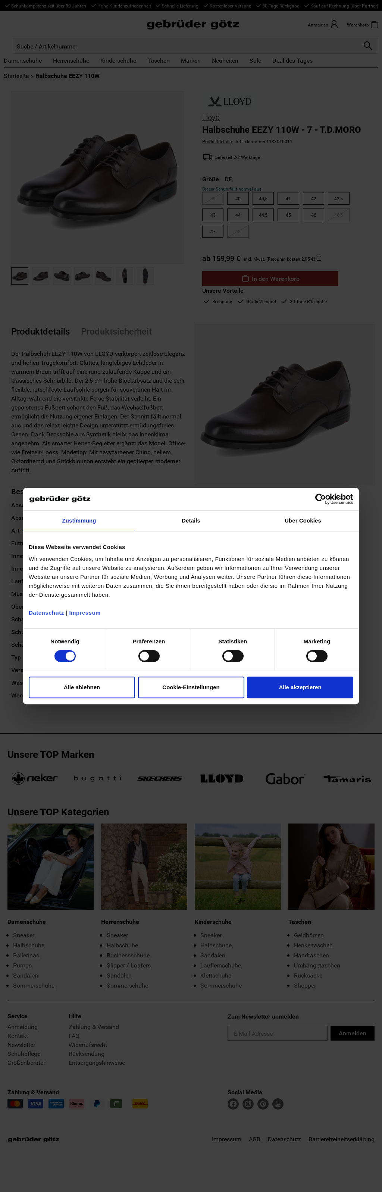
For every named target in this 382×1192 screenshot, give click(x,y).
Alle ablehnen (82, 687)
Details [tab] (191, 520)
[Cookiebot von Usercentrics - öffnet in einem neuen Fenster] (320, 499)
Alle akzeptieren (300, 687)
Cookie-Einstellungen (190, 687)
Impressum (85, 612)
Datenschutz (46, 612)
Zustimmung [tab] (79, 520)
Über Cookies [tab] (303, 520)
